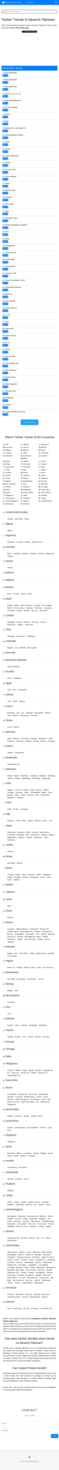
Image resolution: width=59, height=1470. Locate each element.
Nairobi (19, 863)
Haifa (9, 809)
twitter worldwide (33, 1360)
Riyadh (26, 1116)
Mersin (10, 1202)
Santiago (10, 636)
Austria (25, 447)
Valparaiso (31, 636)
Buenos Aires (37, 542)
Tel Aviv (16, 809)
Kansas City (12, 1265)
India (42, 467)
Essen (50, 738)
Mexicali (51, 934)
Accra (9, 727)
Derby (25, 1219)
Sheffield (10, 1226)
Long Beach (32, 1265)
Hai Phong (17, 1308)
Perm (49, 1099)
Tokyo (46, 837)
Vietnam (25, 504)
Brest (9, 594)
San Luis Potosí (30, 939)
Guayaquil (17, 678)
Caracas (10, 1294)
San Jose (29, 1280)
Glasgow (42, 1219)
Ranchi (39, 790)
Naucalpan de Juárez (33, 936)
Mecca (40, 1116)
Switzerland (9, 498)
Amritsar (19, 792)
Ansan (24, 874)
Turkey (42, 498)
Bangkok (10, 1190)
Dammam (18, 1116)
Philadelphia (40, 1272)
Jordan (7, 472)
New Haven (20, 1270)
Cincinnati (47, 1254)
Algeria (25, 444)
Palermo (38, 821)
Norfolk (49, 1270)
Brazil (42, 450)
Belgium (7, 450)
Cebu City (15, 1073)
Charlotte (29, 1254)
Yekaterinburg (29, 1097)
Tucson (17, 1283)
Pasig (24, 1070)
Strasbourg (24, 715)
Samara (10, 1097)
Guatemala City (13, 764)
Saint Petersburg (27, 1102)
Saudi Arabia (27, 492)
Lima (9, 1014)
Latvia (42, 475)
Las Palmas (27, 1153)
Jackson (38, 1262)
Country (30, 2)
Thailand (25, 498)
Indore (16, 795)
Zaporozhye (12, 1240)
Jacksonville (47, 1262)
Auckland (11, 1002)
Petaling (51, 953)
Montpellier (38, 713)
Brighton (43, 1216)
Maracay (28, 1294)
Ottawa (19, 622)
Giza (9, 690)
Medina (10, 1116)
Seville (16, 1156)
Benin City (11, 967)
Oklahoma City (13, 1272)
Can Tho (26, 1308)
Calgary (20, 624)
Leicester (17, 1221)
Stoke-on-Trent (22, 1226)
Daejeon (16, 880)
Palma (9, 1156)
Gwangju (17, 877)
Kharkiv (32, 1238)
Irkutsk (39, 1097)
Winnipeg (11, 622)
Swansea (33, 1226)
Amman (10, 851)
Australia (7, 447)
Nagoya (44, 835)
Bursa (37, 1202)
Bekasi (9, 776)
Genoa (17, 821)
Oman (6, 478)
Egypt (6, 461)
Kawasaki (20, 835)
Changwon (47, 874)
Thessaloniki (19, 752)
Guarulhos (44, 610)
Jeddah (33, 1116)
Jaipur (26, 792)
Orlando (31, 1272)
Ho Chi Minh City (45, 1308)
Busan (38, 874)
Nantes (48, 713)
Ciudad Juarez (13, 931)
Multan (24, 1025)
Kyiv (37, 1238)
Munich (43, 741)
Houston (19, 1262)
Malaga (43, 1153)
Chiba (28, 832)
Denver (10, 1260)
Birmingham (12, 1216)
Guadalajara (19, 934)
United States (45, 501)
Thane (23, 795)
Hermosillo (30, 934)
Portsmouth (42, 1224)
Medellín (22, 648)
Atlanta (22, 1252)
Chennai (20, 797)
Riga (9, 906)
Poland (7, 487)
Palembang (26, 778)
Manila (33, 1073)
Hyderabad (44, 795)
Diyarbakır (45, 1202)
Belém (16, 605)
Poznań (30, 1037)
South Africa (45, 492)
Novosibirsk (35, 1099)
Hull (49, 1219)
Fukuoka (35, 832)
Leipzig (36, 741)
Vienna (10, 568)
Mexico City (44, 929)
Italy (23, 470)
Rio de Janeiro (19, 608)
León (37, 934)
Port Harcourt (48, 967)
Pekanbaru (24, 776)
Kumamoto (35, 835)
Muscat (10, 917)
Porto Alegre (47, 605)
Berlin (9, 738)
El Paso (24, 1260)
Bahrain (43, 447)
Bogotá (10, 648)
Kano (33, 967)
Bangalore (11, 797)
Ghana (6, 464)
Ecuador (43, 456)
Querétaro (11, 939)
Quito (9, 678)
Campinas (48, 608)
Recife (9, 608)
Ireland (24, 461)
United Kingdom (10, 501)
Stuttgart (51, 741)
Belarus (25, 450)
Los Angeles (43, 1265)
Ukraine (25, 501)
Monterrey (11, 936)
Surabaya (34, 776)
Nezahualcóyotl (26, 931)
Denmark (7, 456)
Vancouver (29, 624)
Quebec (27, 622)
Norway (43, 481)
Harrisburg (51, 1260)
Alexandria (22, 690)
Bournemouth (32, 1216)
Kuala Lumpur (41, 953)
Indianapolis (28, 1262)
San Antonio (44, 1278)
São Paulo (39, 608)
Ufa (37, 1102)
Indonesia (26, 467)
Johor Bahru (24, 953)
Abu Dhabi (19, 519)
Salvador (29, 608)
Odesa (48, 1238)
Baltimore (36, 1252)
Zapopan (10, 942)
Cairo (14, 690)
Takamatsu (38, 837)
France (42, 461)
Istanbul (28, 1204)
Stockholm (23, 1167)
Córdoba (19, 542)
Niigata (51, 835)
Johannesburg (20, 1127)
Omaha (23, 1272)
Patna (32, 790)
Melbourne (50, 553)
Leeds (9, 1221)
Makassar (43, 776)
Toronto (43, 622)
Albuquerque (12, 1252)
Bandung (51, 776)
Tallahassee (46, 1280)
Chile (24, 453)
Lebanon (25, 475)
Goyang (10, 874)
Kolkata (46, 790)
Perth (9, 553)
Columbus (36, 1257)
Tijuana (40, 939)
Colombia (43, 453)
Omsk (43, 1099)
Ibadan (19, 967)
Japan (42, 470)
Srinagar (10, 792)
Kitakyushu (11, 832)
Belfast (48, 1226)
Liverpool (26, 1221)
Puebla (45, 936)
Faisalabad (43, 1025)
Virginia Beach (27, 1283)
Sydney (10, 556)
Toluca (47, 939)
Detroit (17, 1260)
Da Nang (34, 1308)
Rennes (15, 715)
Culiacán (37, 931)
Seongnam (34, 877)
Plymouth (32, 1224)
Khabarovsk (22, 1094)
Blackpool (22, 1216)
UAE (5, 444)
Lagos (39, 967)
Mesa (27, 1267)
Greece (43, 464)
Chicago (38, 1254)
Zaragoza (32, 1156)
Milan (24, 821)
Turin (50, 821)
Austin (28, 1252)
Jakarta (10, 778)
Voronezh (18, 1097)
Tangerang (46, 778)
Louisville (10, 1267)
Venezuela (8, 504)
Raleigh (38, 1275)
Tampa (10, 1283)
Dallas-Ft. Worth (47, 1257)
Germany (25, 464)
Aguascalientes (22, 929)
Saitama (20, 832)
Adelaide (16, 553)
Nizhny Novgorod (22, 1099)
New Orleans (31, 1270)
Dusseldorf (42, 738)
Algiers (10, 530)
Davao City (25, 1073)
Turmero (25, 1297)
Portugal (43, 487)
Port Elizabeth (32, 1127)
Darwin (41, 553)
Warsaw (38, 1037)
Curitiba (37, 605)
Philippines (26, 489)
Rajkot (44, 792)
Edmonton (11, 624)
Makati (18, 1070)
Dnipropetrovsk (13, 1238)
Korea (42, 472)
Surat (50, 792)
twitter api (35, 1387)
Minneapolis (50, 1267)
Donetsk (24, 1238)
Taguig (30, 1070)
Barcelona (11, 1153)
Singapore (8, 495)
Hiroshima (11, 835)
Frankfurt (11, 741)
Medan (17, 778)
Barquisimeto (35, 1297)
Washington (39, 1283)
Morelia (20, 936)
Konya (48, 1204)
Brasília (10, 605)
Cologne (28, 741)
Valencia (23, 1156)
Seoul (9, 880)
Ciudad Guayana (13, 1297)
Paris (9, 715)
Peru (23, 484)
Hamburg (19, 741)
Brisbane (24, 553)
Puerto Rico (44, 489)
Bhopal (10, 795)
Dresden (33, 738)
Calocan (10, 1070)
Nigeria (7, 481)
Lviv (42, 1238)
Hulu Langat (12, 956)
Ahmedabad (35, 792)
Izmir (35, 1204)
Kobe (27, 835)
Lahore (17, 1025)
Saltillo (19, 939)
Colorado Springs (23, 1257)
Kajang (10, 953)
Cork (9, 701)
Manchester (36, 1221)
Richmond (47, 1275)
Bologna (10, 821)
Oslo (16, 990)
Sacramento (12, 1278)
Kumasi (16, 727)
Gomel (23, 594)
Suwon (42, 877)
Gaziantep (20, 1204)
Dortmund (25, 738)
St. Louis (22, 1278)
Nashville (10, 1270)
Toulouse (33, 715)
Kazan (45, 1097)
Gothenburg (12, 1167)
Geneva (10, 1179)
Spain (24, 495)
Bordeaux (11, 713)
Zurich (26, 1179)
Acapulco (11, 929)
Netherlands (27, 481)
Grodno (16, 594)
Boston (21, 1254)
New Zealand (9, 484)
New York (41, 1270)
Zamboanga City (13, 1075)
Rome (45, 821)
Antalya (31, 1202)
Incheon (25, 877)
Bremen (16, 738)
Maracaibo (19, 1294)
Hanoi (9, 1308)
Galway (22, 701)
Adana (16, 1202)
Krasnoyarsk (43, 1094)
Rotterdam (31, 979)
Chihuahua (34, 929)
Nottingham (22, 1224)
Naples (30, 821)
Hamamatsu (44, 832)
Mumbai (30, 795)
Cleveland (11, 1257)
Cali (16, 648)
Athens (10, 752)
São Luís (34, 610)
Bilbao (19, 1153)
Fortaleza (11, 610)
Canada (7, 453)
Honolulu (10, 1262)
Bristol (50, 1216)
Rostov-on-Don (13, 1102)
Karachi (10, 1025)
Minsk (30, 594)
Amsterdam (21, 979)
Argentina (44, 444)
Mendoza (11, 542)
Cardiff (10, 1219)
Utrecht (41, 979)
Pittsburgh (11, 1275)
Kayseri (41, 1204)
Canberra (33, 553)
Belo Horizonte (26, 605)
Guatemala (8, 467)
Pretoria (43, 1127)
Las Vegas (22, 1265)
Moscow (10, 1099)
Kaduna (27, 967)
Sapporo (21, 837)
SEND (54, 1436)
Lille (17, 713)
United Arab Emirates (15, 512)
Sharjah (10, 519)
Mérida (43, 934)
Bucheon (31, 874)
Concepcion (20, 636)
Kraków (18, 1037)
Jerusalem (24, 809)
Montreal (35, 622)
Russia (6, 492)
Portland (20, 1275)
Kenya (24, 472)
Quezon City (43, 1073)
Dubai (26, 519)
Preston (51, 1224)
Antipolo (38, 1070)
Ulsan (49, 877)
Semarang (36, 778)
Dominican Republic (15, 659)
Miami (32, 1267)
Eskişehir (10, 1204)
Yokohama (11, 840)
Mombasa (11, 863)
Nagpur (10, 790)
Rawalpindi (33, 1025)
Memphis (19, 1267)
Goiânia (19, 610)
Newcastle (11, 1224)
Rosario (28, 542)
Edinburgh (33, 1219)
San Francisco (18, 1280)
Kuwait (7, 475)
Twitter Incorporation (24, 1390)
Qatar (6, 489)
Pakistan (43, 484)
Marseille (29, 713)
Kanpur (26, 790)
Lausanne (18, 1179)
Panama (25, 487)
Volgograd (11, 1104)
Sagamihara (12, 837)
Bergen (10, 990)
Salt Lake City (32, 1278)
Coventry (18, 1219)
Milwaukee (41, 1267)
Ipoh (16, 953)
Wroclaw (46, 1037)
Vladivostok (44, 1102)
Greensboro (40, 1260)
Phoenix (50, 1272)
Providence (29, 1275)
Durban (10, 1127)
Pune (37, 795)
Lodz (24, 1037)
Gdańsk (10, 1037)
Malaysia (43, 478)
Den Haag (11, 979)
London (41, 1226)
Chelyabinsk (12, 1094)
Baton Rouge (47, 1252)
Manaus (27, 610)
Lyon (22, 713)
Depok (16, 776)
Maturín (45, 1297)
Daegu (9, 877)
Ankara (23, 1202)
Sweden (43, 495)
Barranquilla (31, 648)
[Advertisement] (29, 50)
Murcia (50, 1153)
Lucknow (18, 790)
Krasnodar (33, 1094)
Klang (32, 953)
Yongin (17, 874)
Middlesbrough (48, 1221)
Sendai (29, 837)
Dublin (15, 701)
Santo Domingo (13, 666)
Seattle (37, 1280)
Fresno (31, 1260)
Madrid (36, 1153)
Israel (6, 470)
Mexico (25, 478)
